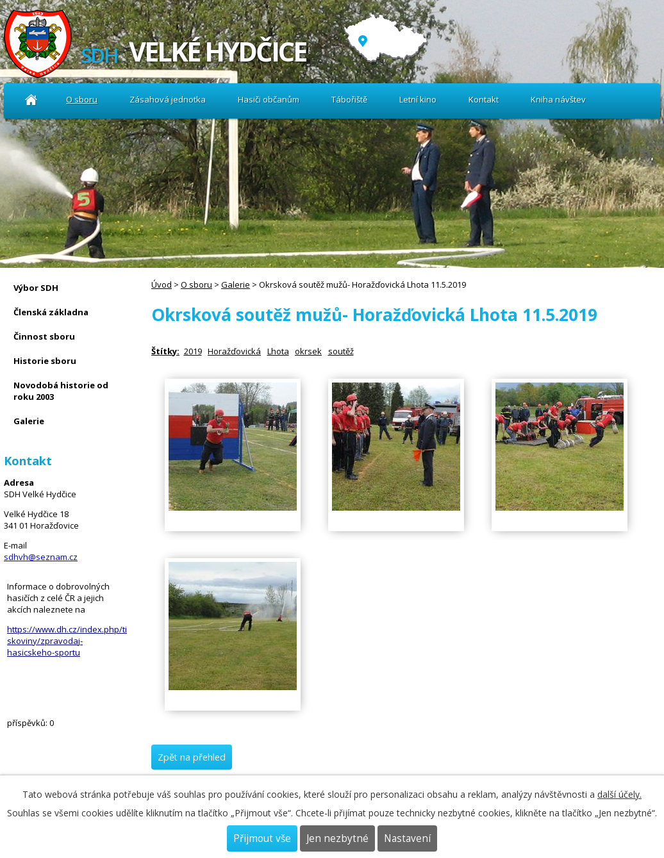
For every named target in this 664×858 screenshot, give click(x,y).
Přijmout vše (262, 838)
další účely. (619, 794)
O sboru (81, 99)
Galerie (235, 284)
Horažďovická (234, 351)
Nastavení (407, 838)
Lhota (278, 351)
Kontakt (484, 99)
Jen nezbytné (337, 838)
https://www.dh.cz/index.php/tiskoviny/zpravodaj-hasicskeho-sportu (67, 640)
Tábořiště (349, 99)
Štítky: (165, 351)
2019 (193, 351)
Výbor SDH (35, 287)
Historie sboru (44, 361)
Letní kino (417, 99)
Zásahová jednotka (167, 99)
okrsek (308, 351)
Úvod (31, 99)
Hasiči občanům (268, 99)
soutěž (341, 351)
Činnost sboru (44, 336)
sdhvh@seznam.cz (41, 557)
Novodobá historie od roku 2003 (60, 390)
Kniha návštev (558, 99)
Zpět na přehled (192, 757)
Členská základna (50, 312)
